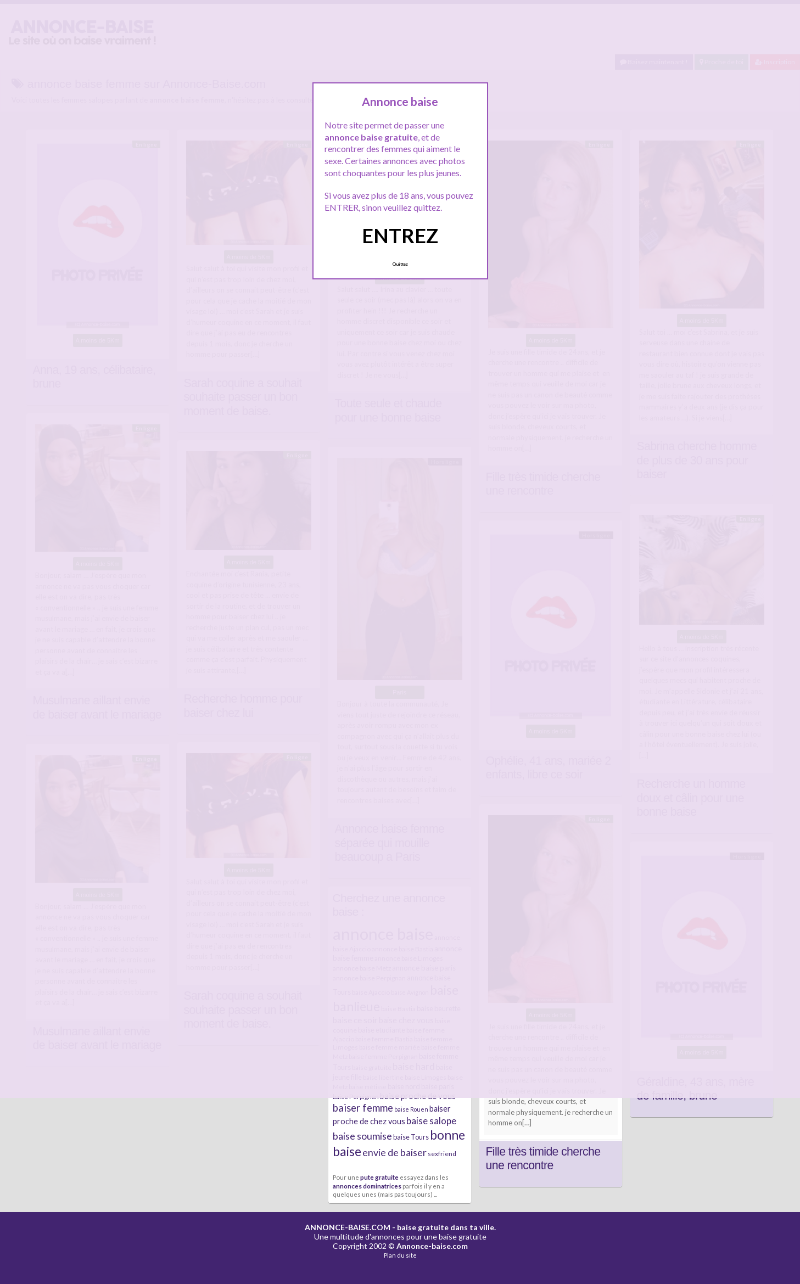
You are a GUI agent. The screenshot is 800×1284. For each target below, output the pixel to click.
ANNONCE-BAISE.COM (347, 1227)
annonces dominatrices (367, 1186)
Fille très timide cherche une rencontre (543, 1159)
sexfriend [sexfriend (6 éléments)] (442, 1154)
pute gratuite (379, 1177)
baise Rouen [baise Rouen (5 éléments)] (411, 1109)
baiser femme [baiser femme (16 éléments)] (363, 1108)
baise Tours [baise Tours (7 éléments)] (411, 1136)
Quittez (400, 264)
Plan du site (400, 1255)
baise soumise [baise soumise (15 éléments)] (362, 1136)
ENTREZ (400, 235)
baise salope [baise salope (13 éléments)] (431, 1120)
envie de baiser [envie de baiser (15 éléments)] (394, 1152)
